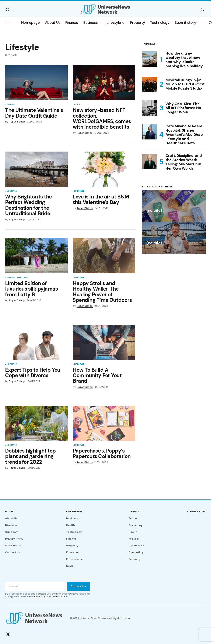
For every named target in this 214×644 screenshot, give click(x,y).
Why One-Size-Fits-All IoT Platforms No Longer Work (183, 108)
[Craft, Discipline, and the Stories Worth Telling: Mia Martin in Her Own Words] (149, 161)
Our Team (11, 532)
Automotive (136, 545)
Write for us (13, 545)
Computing (136, 552)
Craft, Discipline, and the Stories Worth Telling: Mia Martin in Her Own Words (183, 162)
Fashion (11, 105)
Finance (71, 538)
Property (72, 545)
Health (70, 525)
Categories (74, 511)
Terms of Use (59, 596)
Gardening (136, 525)
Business (72, 518)
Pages (9, 511)
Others (134, 511)
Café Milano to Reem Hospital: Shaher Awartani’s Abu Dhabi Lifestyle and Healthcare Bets (184, 134)
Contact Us (12, 552)
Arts (77, 105)
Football (134, 538)
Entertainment (76, 559)
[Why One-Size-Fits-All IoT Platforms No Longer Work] (149, 108)
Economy (135, 559)
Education (73, 552)
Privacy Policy (14, 538)
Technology (74, 532)
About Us (11, 518)
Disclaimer (12, 525)
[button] (202, 9)
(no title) (154, 211)
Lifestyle (12, 191)
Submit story (196, 511)
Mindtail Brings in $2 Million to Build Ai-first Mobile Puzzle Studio (185, 84)
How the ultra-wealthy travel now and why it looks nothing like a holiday (184, 59)
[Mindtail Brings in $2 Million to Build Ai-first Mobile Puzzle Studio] (149, 84)
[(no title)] (174, 206)
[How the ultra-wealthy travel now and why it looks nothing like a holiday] (149, 59)
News (69, 566)
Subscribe (78, 586)
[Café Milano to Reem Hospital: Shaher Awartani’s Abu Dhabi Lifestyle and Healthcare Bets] (149, 131)
